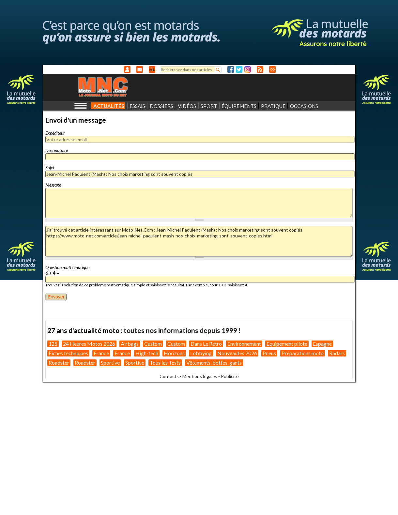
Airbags (130, 344)
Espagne (322, 344)
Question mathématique (67, 267)
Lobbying (201, 353)
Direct (272, 69)
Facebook (230, 69)
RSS (260, 69)
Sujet (49, 167)
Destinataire (56, 150)
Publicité (230, 376)
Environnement (244, 344)
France (101, 353)
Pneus (269, 353)
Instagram (247, 69)
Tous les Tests (165, 362)
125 (53, 344)
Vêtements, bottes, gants (214, 362)
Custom (153, 344)
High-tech (146, 353)
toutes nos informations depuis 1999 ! (182, 330)
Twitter (239, 69)
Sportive (110, 362)
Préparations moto (303, 353)
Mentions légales (199, 376)
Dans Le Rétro (206, 344)
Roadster (59, 362)
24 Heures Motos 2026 (89, 344)
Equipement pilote (287, 344)
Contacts (169, 376)
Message (53, 185)
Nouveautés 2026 (237, 353)
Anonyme (127, 69)
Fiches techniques (68, 353)
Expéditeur (55, 133)
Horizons (174, 353)
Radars (337, 353)
